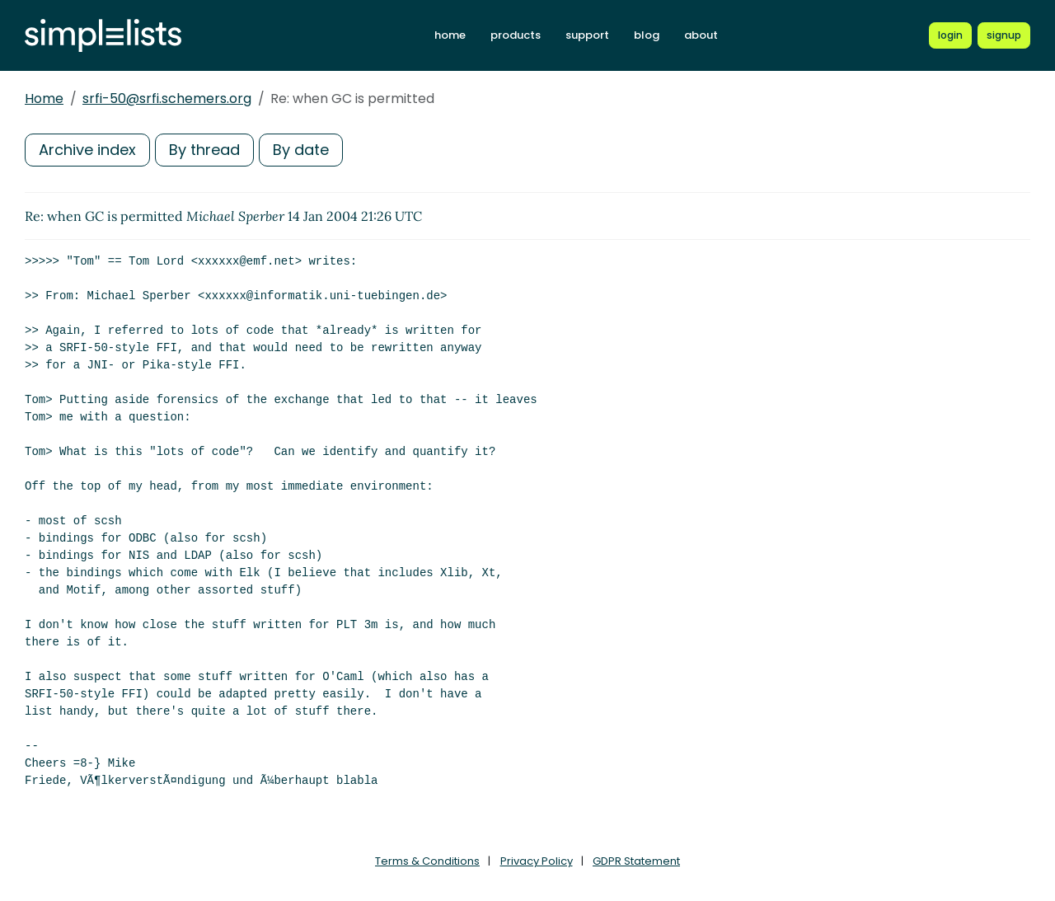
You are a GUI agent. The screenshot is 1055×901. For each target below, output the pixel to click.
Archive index (87, 149)
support (587, 35)
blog (646, 35)
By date (301, 149)
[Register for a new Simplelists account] (1004, 35)
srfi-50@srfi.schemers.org (166, 98)
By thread (204, 149)
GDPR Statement (636, 861)
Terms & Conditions (427, 861)
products (515, 35)
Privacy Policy (536, 861)
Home (44, 98)
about (701, 35)
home (450, 35)
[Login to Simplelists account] (950, 35)
